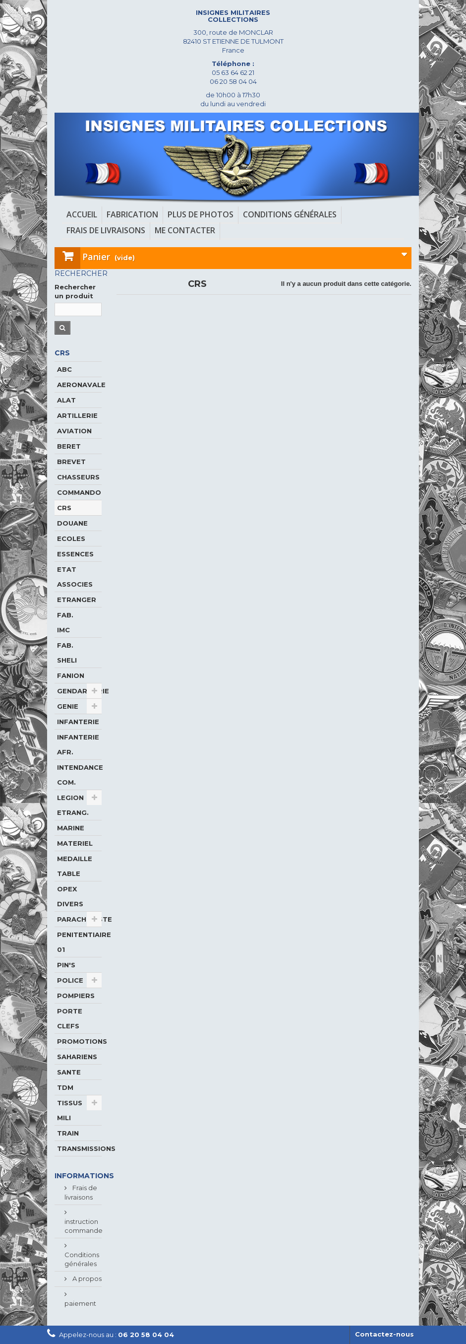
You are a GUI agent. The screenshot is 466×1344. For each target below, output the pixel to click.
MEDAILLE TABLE (74, 866)
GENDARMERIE (79, 691)
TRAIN (68, 1133)
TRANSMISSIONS (79, 1148)
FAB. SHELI (67, 652)
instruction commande (83, 1225)
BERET (69, 446)
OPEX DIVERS (70, 896)
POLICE (70, 980)
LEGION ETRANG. (73, 805)
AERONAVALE (79, 385)
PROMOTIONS (79, 1041)
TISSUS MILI (69, 1110)
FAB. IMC (65, 622)
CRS (64, 508)
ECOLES (71, 538)
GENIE (67, 706)
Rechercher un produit (75, 291)
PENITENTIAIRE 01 (79, 942)
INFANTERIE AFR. (78, 744)
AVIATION (74, 431)
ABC (64, 369)
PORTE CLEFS (69, 1018)
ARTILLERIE (77, 415)
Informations (84, 1175)
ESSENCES (75, 554)
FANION (70, 675)
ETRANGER (76, 600)
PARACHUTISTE (79, 919)
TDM (65, 1087)
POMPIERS (76, 996)
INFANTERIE (78, 722)
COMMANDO (79, 492)
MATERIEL (75, 843)
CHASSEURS (78, 477)
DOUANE (72, 523)
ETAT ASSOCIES (75, 576)
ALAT (66, 400)
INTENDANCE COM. (79, 774)
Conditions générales (81, 1259)
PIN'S (66, 965)
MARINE (70, 828)
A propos (86, 1278)
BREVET (71, 462)
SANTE (69, 1072)
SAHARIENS (77, 1057)
